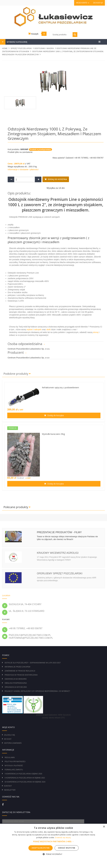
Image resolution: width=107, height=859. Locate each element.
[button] (53, 841)
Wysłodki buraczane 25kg (53, 434)
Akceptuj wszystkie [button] (40, 848)
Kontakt (8, 786)
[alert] (53, 841)
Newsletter (9, 790)
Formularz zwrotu (14, 770)
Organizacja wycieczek (16, 687)
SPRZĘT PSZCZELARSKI (21, 48)
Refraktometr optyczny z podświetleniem (60, 387)
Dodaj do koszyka (57, 179)
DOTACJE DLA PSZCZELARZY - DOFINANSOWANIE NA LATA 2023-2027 (33, 663)
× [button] (104, 827)
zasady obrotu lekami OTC (53, 718)
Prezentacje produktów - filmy (59, 532)
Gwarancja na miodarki (16, 679)
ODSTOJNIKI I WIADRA (44, 48)
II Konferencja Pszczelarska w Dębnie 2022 (25, 778)
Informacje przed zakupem (17, 667)
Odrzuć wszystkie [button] (66, 848)
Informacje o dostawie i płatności (23, 169)
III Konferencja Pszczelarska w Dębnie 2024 (25, 782)
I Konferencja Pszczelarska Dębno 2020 (23, 774)
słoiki (48, 329)
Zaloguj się (9, 735)
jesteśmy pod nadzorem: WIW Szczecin (53, 715)
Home (5, 48)
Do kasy (98, 3)
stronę (95, 332)
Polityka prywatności (15, 762)
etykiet (29, 329)
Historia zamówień (12, 743)
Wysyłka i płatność (14, 766)
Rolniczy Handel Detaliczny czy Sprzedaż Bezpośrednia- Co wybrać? (37, 691)
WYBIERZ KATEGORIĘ (16, 42)
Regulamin (9, 758)
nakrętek (38, 329)
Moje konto (82, 3)
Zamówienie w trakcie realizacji (20, 671)
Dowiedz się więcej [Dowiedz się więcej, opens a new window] (63, 837)
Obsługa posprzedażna (16, 683)
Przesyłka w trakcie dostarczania (21, 675)
